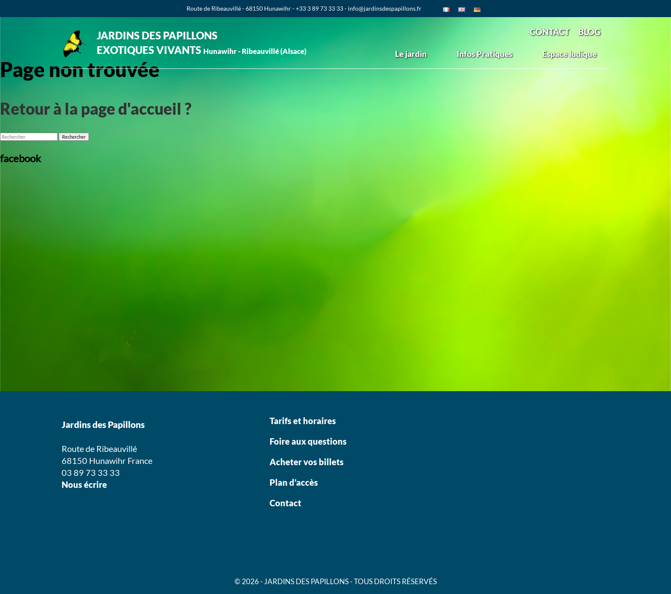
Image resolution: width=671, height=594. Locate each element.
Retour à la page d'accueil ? (95, 108)
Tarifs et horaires (303, 421)
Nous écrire (84, 484)
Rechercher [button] (74, 137)
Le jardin (411, 54)
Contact (285, 503)
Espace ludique (569, 54)
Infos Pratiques (484, 54)
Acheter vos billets (307, 462)
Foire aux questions (308, 441)
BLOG (589, 32)
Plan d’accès (294, 482)
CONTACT (550, 32)
